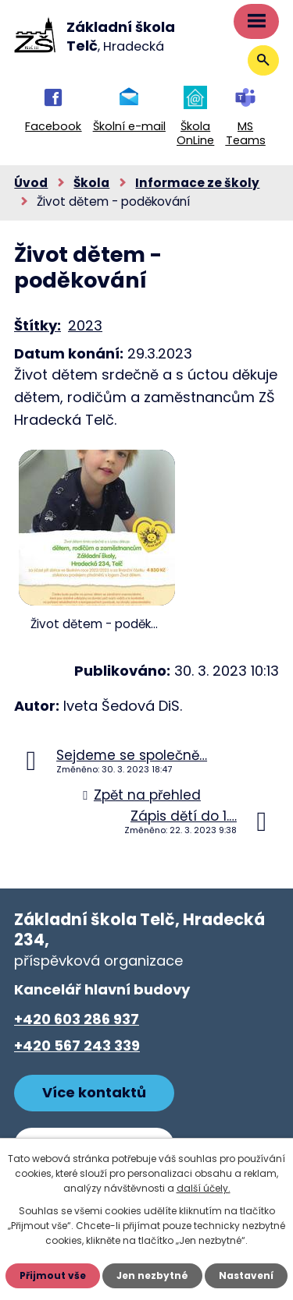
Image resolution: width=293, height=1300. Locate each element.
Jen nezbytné (152, 1275)
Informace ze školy (197, 183)
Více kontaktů (94, 1092)
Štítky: (37, 325)
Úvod (31, 183)
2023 (85, 325)
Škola (91, 183)
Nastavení (246, 1275)
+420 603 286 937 (76, 1019)
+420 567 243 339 (77, 1045)
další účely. (203, 1188)
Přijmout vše (53, 1275)
